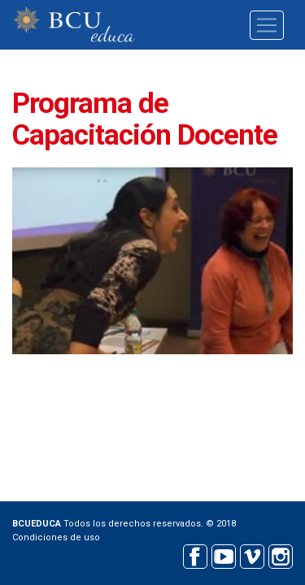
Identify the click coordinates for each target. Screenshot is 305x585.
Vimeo (252, 554)
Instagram (280, 554)
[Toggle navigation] (267, 25)
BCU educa (74, 24)
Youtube (223, 554)
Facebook (195, 554)
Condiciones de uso (56, 537)
